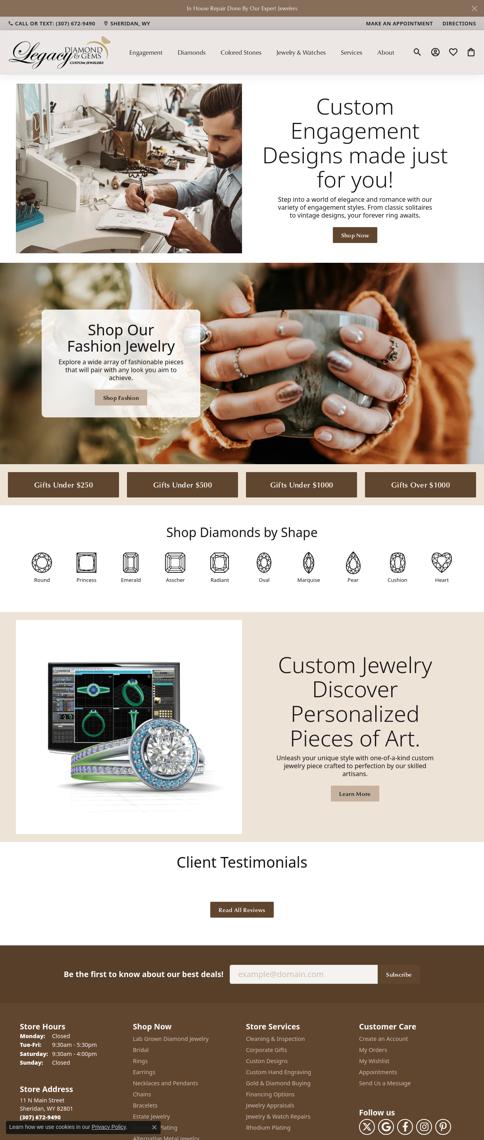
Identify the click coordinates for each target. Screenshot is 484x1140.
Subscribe (399, 974)
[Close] (474, 8)
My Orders (373, 1050)
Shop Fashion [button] (121, 397)
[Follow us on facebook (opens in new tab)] (405, 1127)
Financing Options (270, 1094)
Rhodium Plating (268, 1127)
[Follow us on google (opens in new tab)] (386, 1127)
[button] (418, 52)
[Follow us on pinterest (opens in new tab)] (443, 1127)
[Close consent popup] (154, 1127)
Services (351, 52)
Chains (142, 1094)
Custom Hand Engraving (278, 1072)
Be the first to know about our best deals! (143, 974)
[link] (51, 23)
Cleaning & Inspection (275, 1038)
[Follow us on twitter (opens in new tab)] (367, 1127)
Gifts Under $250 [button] (63, 484)
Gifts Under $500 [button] (182, 484)
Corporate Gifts (266, 1050)
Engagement (146, 52)
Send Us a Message (385, 1083)
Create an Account (383, 1038)
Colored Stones (241, 52)
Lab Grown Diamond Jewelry (171, 1038)
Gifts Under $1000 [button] (301, 484)
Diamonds (192, 52)
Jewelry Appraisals (270, 1105)
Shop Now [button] (355, 235)
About (385, 52)
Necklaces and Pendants (165, 1083)
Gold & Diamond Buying (278, 1083)
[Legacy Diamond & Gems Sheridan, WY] (242, 363)
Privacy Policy (109, 1127)
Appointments (378, 1072)
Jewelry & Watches (301, 52)
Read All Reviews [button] (242, 909)
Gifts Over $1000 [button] (420, 484)
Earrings (144, 1072)
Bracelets (145, 1105)
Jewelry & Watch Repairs (278, 1116)
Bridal (141, 1050)
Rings (140, 1061)
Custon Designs (267, 1061)
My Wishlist (374, 1061)
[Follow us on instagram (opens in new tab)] (424, 1127)
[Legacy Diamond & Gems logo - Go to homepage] (59, 52)
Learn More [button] (355, 793)
